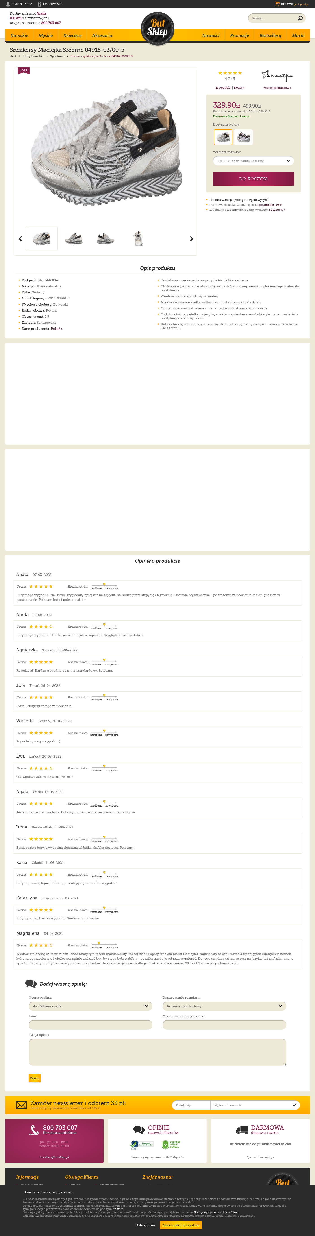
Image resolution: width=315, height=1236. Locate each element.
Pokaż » (57, 328)
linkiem (118, 1209)
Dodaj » (239, 87)
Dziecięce (72, 35)
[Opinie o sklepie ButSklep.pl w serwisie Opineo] (142, 1145)
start (15, 56)
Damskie (19, 35)
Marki (298, 35)
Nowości (210, 35)
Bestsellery (270, 35)
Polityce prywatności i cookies (215, 1212)
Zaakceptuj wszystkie (181, 1225)
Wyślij (34, 1078)
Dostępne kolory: (227, 124)
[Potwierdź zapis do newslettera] (294, 1105)
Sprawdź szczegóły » (260, 1157)
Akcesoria (102, 35)
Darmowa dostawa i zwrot (231, 116)
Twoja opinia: (39, 1035)
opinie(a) (223, 87)
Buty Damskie (36, 56)
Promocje (239, 35)
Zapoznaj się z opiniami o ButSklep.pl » (157, 1157)
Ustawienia (144, 1225)
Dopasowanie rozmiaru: (181, 997)
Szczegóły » (277, 209)
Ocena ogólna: (40, 997)
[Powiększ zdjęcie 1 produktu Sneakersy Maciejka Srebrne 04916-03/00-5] (106, 147)
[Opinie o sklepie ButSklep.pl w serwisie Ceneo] (171, 1145)
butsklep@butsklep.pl (54, 1157)
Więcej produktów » (277, 87)
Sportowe (59, 56)
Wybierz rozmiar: (227, 152)
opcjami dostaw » (269, 204)
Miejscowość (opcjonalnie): (184, 1016)
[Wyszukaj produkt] (300, 18)
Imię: (33, 1016)
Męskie (46, 35)
